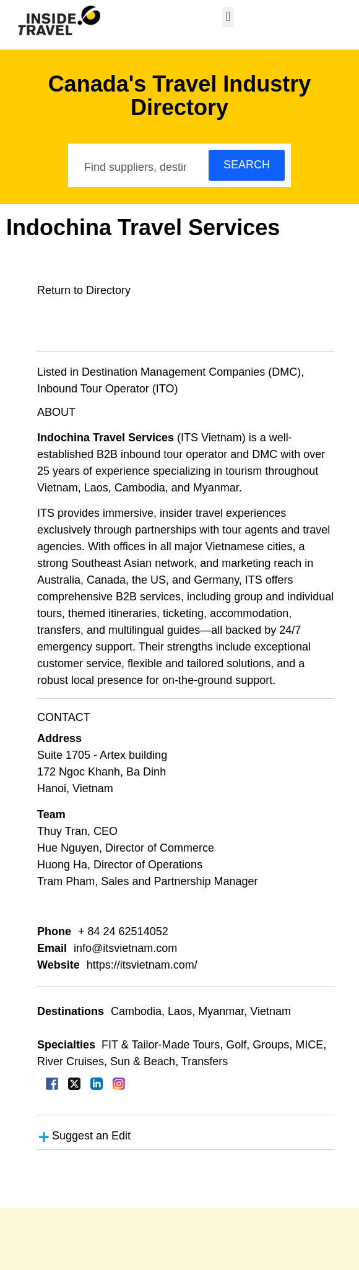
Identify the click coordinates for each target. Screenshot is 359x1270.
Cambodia (136, 1011)
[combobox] (139, 167)
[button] (228, 17)
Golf (236, 1045)
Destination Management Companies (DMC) (191, 372)
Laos (180, 1011)
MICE (309, 1045)
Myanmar (221, 1011)
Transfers (204, 1061)
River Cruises (70, 1061)
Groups (271, 1045)
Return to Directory (84, 290)
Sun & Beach (142, 1061)
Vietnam (270, 1011)
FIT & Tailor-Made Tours (161, 1045)
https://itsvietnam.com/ (142, 965)
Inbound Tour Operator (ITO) (107, 388)
